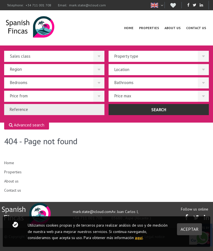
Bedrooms (18, 82)
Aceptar (190, 229)
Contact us (196, 28)
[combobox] (54, 109)
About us (173, 28)
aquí (139, 237)
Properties (149, 28)
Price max (122, 95)
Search (158, 109)
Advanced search (26, 125)
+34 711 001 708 (38, 5)
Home (129, 28)
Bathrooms (124, 82)
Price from (19, 95)
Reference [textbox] (19, 109)
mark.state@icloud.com (87, 5)
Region (16, 69)
